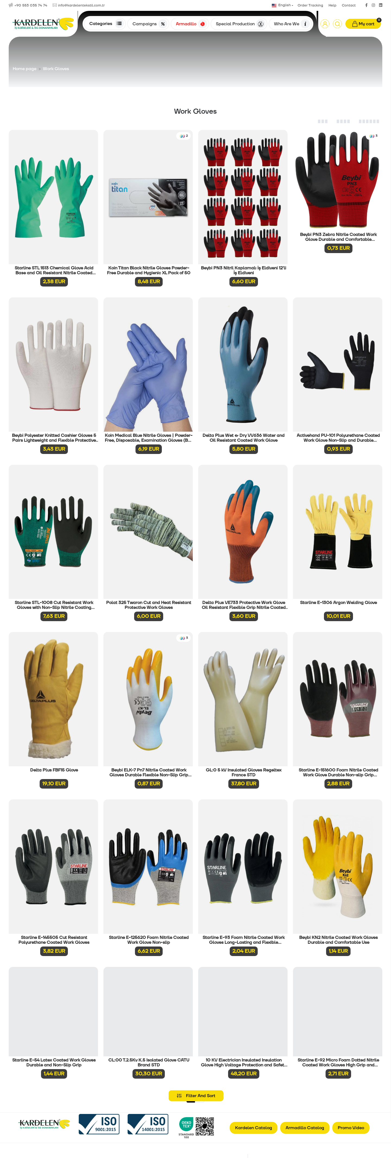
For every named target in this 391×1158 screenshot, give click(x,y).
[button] (324, 23)
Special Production (240, 24)
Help (332, 5)
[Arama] (337, 23)
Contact (349, 5)
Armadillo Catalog (305, 1128)
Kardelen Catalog (253, 1128)
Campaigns (150, 24)
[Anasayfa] (43, 24)
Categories (106, 23)
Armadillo (191, 24)
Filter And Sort (196, 1095)
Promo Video (351, 1128)
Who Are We (292, 24)
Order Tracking (310, 5)
